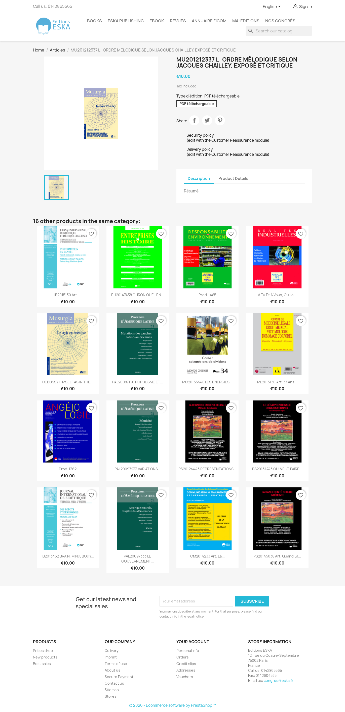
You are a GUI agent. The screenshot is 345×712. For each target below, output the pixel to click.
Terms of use (116, 663)
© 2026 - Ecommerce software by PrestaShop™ (172, 705)
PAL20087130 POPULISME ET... (137, 382)
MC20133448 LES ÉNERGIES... (207, 382)
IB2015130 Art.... (67, 294)
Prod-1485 (207, 294)
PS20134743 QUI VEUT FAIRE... (277, 469)
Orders (182, 657)
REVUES (178, 21)
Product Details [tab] (233, 178)
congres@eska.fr (278, 680)
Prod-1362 (67, 469)
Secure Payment (119, 676)
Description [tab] (199, 178)
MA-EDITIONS (245, 21)
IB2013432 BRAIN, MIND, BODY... (68, 556)
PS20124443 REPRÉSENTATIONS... (207, 469)
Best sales (42, 663)
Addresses (185, 670)
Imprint (111, 657)
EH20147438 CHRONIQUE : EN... (137, 294)
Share (194, 120)
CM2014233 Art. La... (207, 556)
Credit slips (186, 663)
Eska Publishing (126, 21)
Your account (192, 641)
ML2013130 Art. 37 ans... (277, 382)
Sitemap (112, 689)
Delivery (112, 650)
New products (45, 657)
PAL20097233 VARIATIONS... (137, 469)
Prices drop (43, 650)
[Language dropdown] (272, 7)
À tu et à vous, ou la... (277, 294)
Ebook (156, 21)
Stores (111, 696)
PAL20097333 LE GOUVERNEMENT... (137, 559)
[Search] (279, 31)
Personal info (187, 650)
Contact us (114, 683)
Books (94, 21)
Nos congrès (280, 21)
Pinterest (220, 120)
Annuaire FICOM (209, 21)
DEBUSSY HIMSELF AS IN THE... (67, 382)
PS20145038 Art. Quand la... (277, 556)
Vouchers (184, 676)
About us (112, 670)
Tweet (207, 120)
